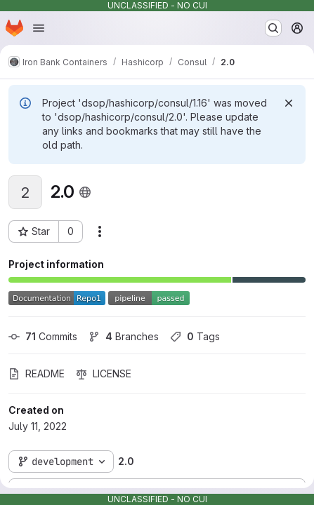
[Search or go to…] (273, 28)
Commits (42, 336)
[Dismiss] (288, 103)
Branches (124, 336)
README (36, 373)
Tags (195, 336)
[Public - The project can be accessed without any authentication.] (85, 192)
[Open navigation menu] (38, 28)
